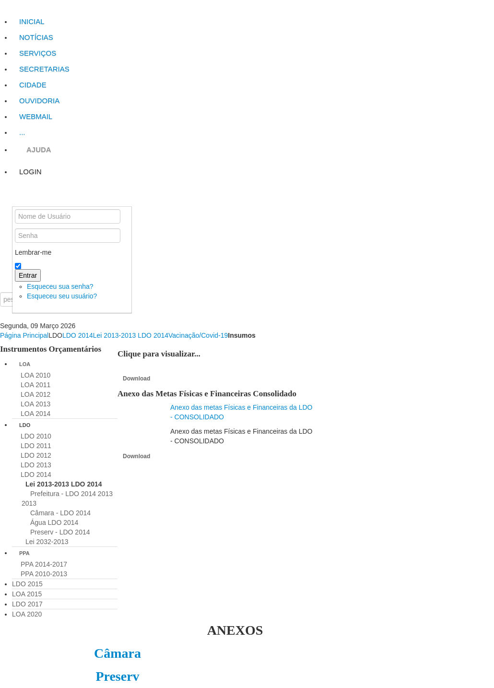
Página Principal (24, 335)
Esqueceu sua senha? (60, 286)
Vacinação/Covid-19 (198, 335)
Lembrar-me (33, 252)
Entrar (28, 275)
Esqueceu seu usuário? (62, 296)
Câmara (117, 653)
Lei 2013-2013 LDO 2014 (130, 335)
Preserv (117, 676)
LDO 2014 (77, 335)
